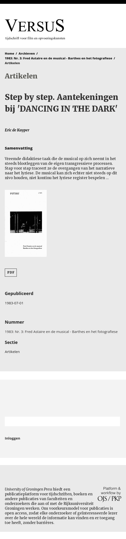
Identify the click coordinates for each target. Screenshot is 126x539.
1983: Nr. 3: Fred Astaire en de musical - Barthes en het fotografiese (58, 58)
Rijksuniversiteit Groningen (63, 398)
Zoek (114, 421)
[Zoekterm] (56, 421)
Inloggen (12, 438)
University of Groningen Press (101, 29)
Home (9, 53)
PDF (10, 272)
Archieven (27, 53)
